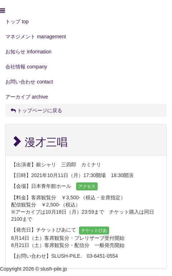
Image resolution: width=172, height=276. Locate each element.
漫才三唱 (39, 142)
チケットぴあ (94, 230)
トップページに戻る (36, 110)
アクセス (86, 186)
